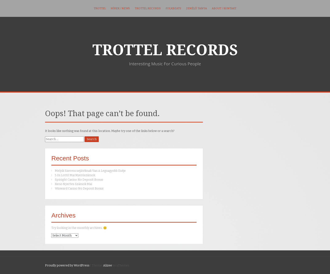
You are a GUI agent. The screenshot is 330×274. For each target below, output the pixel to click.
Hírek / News (120, 8)
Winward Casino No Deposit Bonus (79, 188)
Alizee (107, 265)
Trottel (100, 8)
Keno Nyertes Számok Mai (73, 184)
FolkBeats (173, 8)
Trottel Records (148, 8)
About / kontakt (224, 8)
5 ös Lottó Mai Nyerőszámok (75, 175)
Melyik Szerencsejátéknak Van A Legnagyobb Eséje (90, 171)
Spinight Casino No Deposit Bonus (79, 179)
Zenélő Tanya (196, 8)
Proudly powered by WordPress (67, 265)
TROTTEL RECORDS (165, 50)
